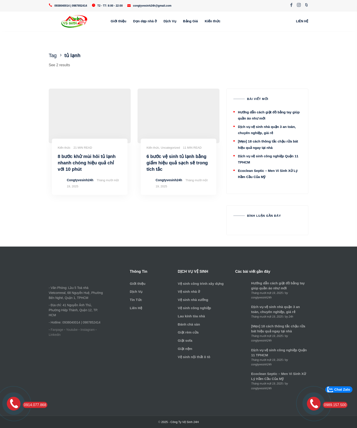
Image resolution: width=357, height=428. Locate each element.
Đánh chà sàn (189, 324)
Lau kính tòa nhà (191, 316)
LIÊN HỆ (302, 21)
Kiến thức (212, 21)
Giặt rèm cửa (188, 332)
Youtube (72, 329)
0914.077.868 (35, 405)
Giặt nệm (185, 349)
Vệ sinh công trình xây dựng (201, 283)
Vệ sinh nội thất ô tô (194, 357)
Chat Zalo (342, 389)
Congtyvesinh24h (80, 180)
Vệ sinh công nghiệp (194, 308)
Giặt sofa (185, 340)
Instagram (87, 329)
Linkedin (55, 334)
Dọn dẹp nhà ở (145, 21)
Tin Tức (136, 300)
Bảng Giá (190, 21)
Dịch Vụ (169, 21)
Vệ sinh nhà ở (189, 291)
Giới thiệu (118, 21)
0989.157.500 (335, 405)
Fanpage (57, 329)
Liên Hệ (136, 308)
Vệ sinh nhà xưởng (193, 300)
